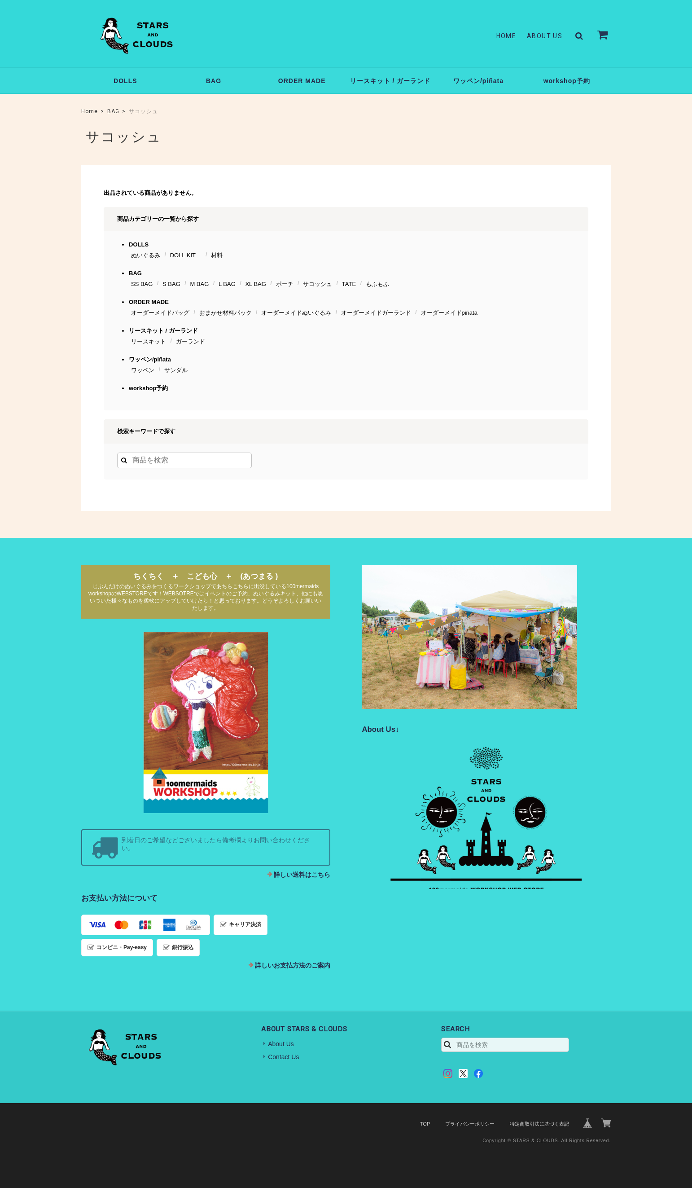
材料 (217, 255)
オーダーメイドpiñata (449, 312)
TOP (425, 1123)
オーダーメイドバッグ (160, 312)
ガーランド (190, 341)
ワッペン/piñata (478, 80)
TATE (349, 284)
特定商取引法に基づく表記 (539, 1123)
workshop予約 (566, 80)
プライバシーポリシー (470, 1123)
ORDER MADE (302, 80)
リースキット (148, 341)
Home (506, 36)
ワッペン (142, 370)
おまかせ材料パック (225, 312)
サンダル (176, 370)
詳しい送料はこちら (302, 874)
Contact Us (283, 1056)
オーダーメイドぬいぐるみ (296, 312)
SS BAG (142, 284)
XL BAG (255, 284)
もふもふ (377, 284)
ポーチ (284, 284)
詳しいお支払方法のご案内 (292, 965)
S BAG (171, 284)
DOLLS (125, 80)
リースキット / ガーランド (390, 80)
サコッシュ (317, 284)
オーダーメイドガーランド (376, 312)
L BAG (227, 284)
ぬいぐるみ (145, 255)
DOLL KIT (185, 255)
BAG (213, 80)
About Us (544, 36)
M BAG (199, 284)
